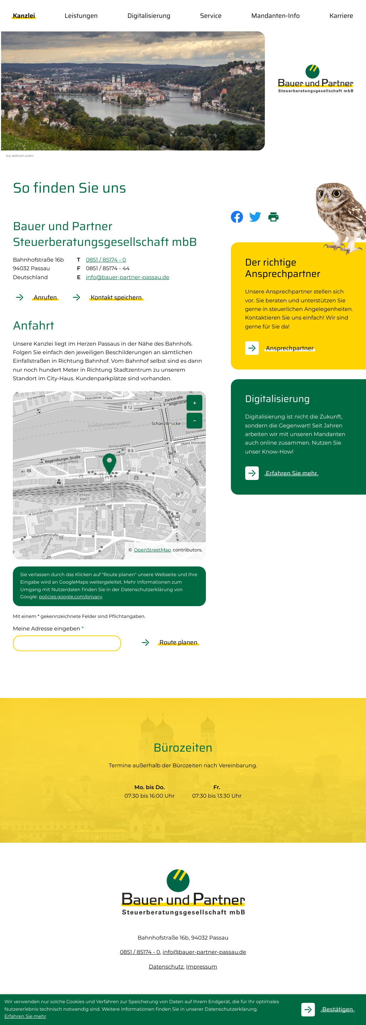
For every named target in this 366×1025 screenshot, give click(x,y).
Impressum (201, 966)
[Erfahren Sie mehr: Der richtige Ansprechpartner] (283, 348)
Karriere (341, 16)
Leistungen (81, 16)
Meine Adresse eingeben (48, 628)
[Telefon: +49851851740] (140, 952)
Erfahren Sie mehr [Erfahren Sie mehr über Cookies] (25, 1016)
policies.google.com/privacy (70, 597)
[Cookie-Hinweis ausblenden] (331, 1009)
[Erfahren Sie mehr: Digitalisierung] (285, 473)
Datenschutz (166, 966)
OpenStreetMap (152, 550)
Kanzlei (24, 16)
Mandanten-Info (275, 16)
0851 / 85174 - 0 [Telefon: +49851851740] (106, 259)
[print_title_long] (276, 217)
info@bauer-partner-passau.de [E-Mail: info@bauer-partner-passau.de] (127, 277)
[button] (39, 297)
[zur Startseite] (315, 78)
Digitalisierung (149, 16)
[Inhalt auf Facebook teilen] (240, 217)
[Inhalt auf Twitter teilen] (258, 217)
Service (211, 16)
